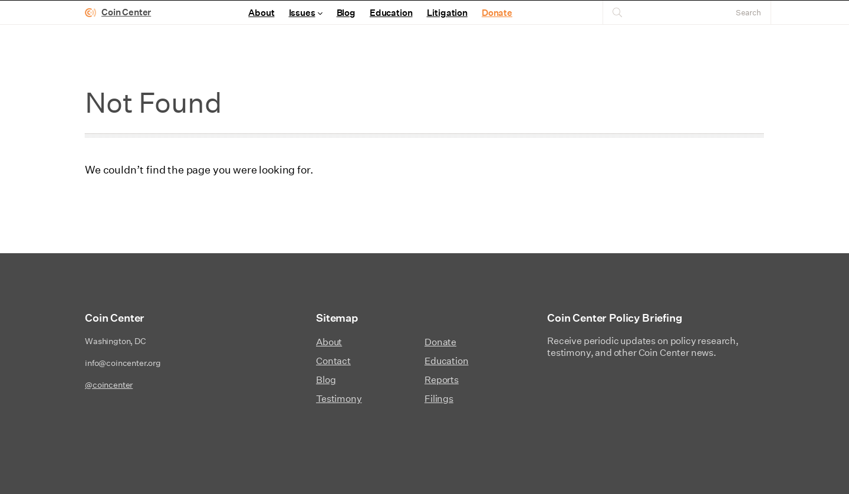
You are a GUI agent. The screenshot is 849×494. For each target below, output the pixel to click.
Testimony (339, 398)
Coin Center (126, 12)
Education (391, 12)
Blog (346, 12)
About (261, 12)
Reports (441, 379)
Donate (497, 12)
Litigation (447, 12)
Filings (438, 398)
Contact (333, 361)
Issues (302, 12)
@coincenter (109, 385)
